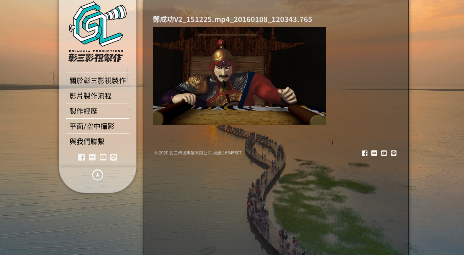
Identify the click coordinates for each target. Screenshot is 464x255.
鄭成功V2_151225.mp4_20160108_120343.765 (232, 19)
